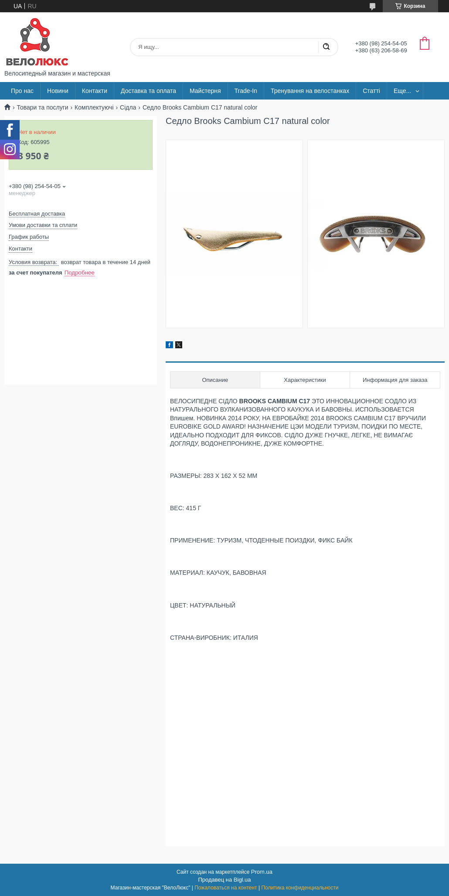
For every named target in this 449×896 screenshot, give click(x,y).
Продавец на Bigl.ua (224, 879)
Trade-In (246, 90)
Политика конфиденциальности (299, 888)
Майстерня (205, 90)
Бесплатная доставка (37, 213)
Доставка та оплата (148, 90)
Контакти (94, 90)
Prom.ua (261, 872)
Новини (57, 90)
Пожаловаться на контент (225, 888)
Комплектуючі (94, 107)
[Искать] (326, 47)
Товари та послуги (42, 107)
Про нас (22, 90)
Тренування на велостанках (310, 90)
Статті (371, 90)
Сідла (128, 107)
